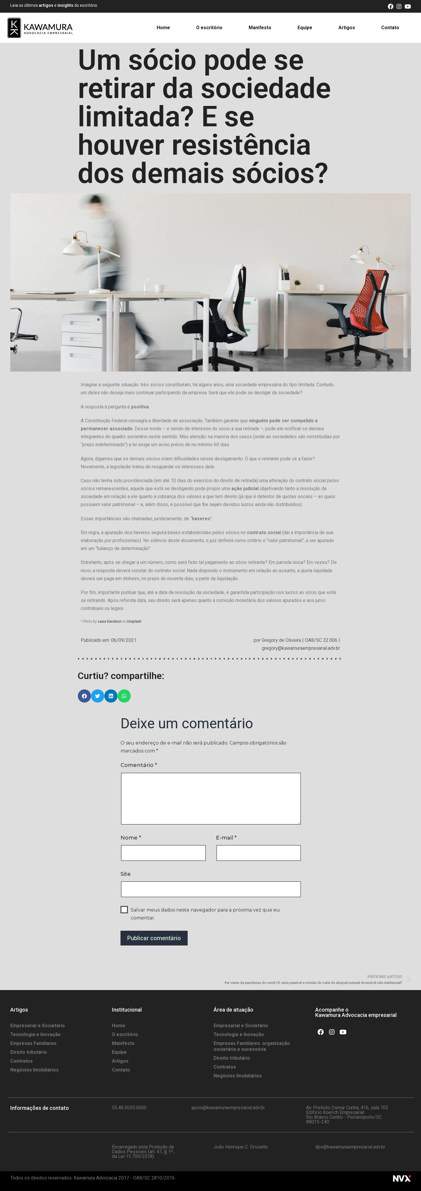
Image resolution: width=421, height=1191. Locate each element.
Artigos (347, 27)
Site (125, 874)
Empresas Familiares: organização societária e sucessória (252, 1046)
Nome (130, 838)
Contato (390, 27)
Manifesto (260, 27)
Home (163, 27)
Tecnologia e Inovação (35, 1034)
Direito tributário (28, 1052)
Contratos (21, 1061)
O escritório (209, 27)
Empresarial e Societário (37, 1025)
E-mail (226, 838)
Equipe (305, 27)
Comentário (138, 765)
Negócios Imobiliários (34, 1070)
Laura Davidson (109, 621)
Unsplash (134, 621)
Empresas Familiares (33, 1043)
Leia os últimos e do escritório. (54, 5)
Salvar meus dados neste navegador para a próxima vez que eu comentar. (205, 914)
